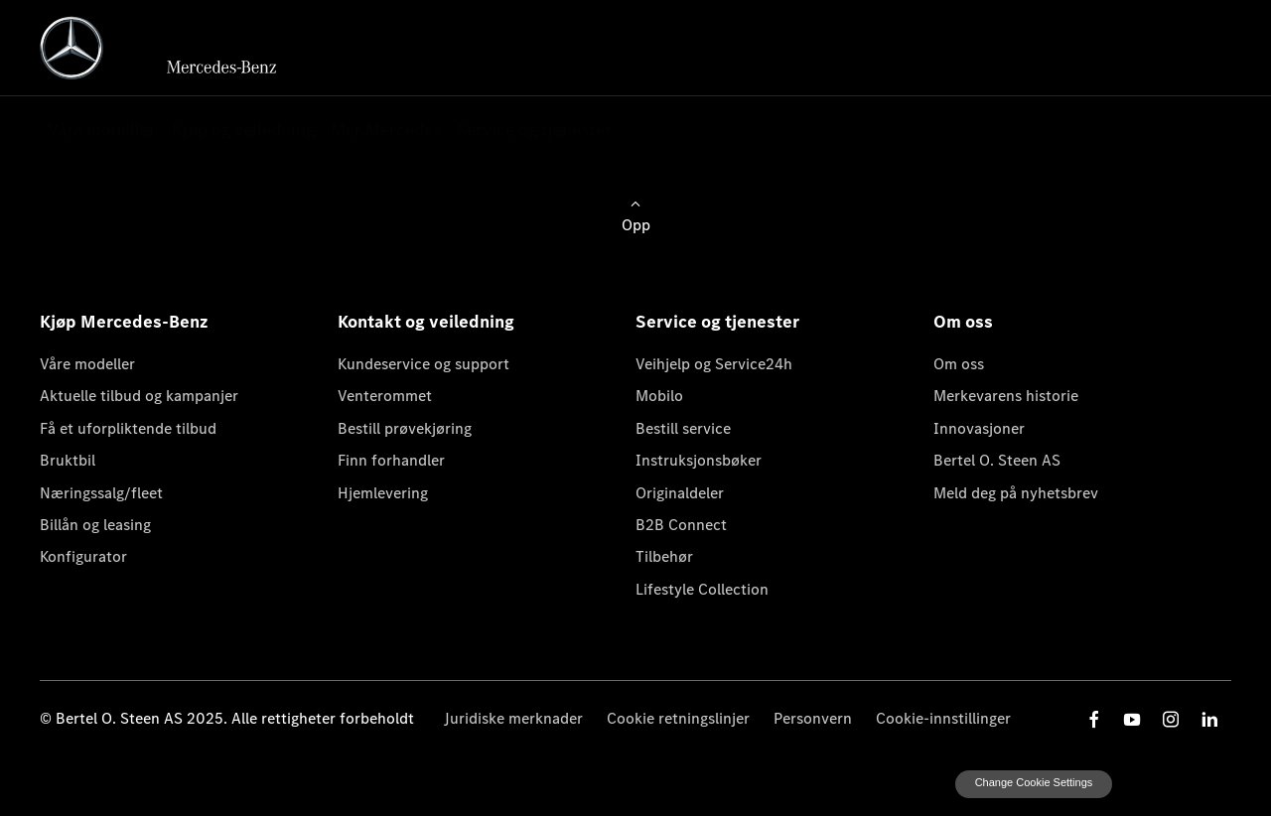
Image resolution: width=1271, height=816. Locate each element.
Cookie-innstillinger (943, 718)
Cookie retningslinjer (678, 718)
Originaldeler (680, 492)
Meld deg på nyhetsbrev (1015, 492)
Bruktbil (67, 460)
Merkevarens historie (1005, 395)
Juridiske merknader (513, 718)
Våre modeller (87, 363)
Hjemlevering (383, 492)
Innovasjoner (979, 428)
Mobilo (659, 395)
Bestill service (683, 428)
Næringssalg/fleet (101, 492)
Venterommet (385, 395)
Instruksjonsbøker (699, 460)
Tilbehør (664, 556)
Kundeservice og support (423, 363)
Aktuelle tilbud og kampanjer (139, 395)
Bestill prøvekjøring (405, 428)
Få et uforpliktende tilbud (128, 428)
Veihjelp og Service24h (714, 363)
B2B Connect (681, 524)
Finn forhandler (391, 460)
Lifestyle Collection (702, 589)
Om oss (958, 363)
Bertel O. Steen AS (996, 460)
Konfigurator (83, 556)
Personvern (813, 718)
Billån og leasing (95, 524)
